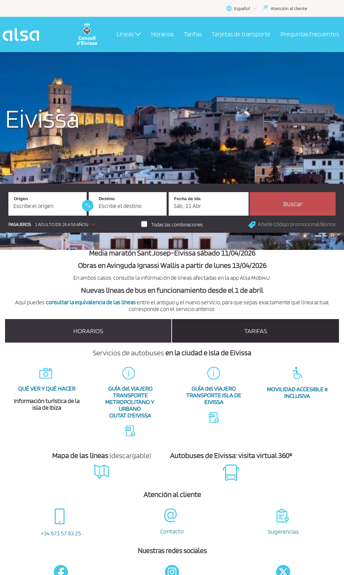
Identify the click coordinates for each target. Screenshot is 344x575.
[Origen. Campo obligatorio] (47, 204)
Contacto (172, 531)
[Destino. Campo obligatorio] (128, 204)
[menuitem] (162, 34)
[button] (53, 224)
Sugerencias (283, 531)
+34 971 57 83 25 (61, 533)
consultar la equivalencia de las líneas (91, 302)
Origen (21, 198)
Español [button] (241, 8)
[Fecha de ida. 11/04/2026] (209, 204)
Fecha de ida (187, 198)
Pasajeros (19, 224)
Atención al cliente (289, 8)
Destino (107, 198)
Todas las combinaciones (177, 225)
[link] (87, 205)
